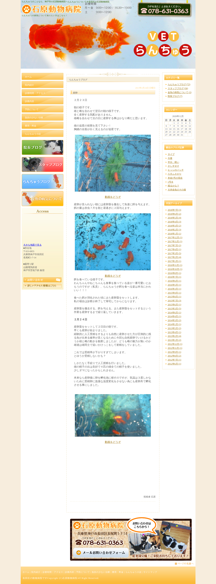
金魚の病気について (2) (179, 92)
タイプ (171, 154)
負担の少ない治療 (101, 572)
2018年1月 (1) (174, 233)
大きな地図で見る (32, 245)
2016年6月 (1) (174, 281)
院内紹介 (35, 572)
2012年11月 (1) (175, 348)
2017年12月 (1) (175, 237)
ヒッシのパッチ (176, 170)
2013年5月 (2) (174, 328)
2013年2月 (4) (174, 336)
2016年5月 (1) (174, 285)
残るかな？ (173, 185)
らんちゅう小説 (134, 572)
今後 (170, 158)
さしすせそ (173, 166)
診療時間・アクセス (53, 572)
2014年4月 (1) (174, 316)
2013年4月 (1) (174, 332)
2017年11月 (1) (175, 241)
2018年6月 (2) (174, 214)
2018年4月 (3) (174, 221)
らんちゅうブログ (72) (179, 84)
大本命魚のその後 (177, 189)
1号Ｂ (170, 182)
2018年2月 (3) (174, 229)
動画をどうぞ (113, 196)
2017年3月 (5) (174, 253)
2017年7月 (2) (174, 245)
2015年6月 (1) (174, 304)
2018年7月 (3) (174, 210)
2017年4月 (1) (174, 249)
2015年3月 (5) (174, 308)
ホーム (26, 572)
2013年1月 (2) (174, 340)
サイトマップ (150, 572)
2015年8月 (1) (174, 296)
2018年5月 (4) (174, 217)
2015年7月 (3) (174, 300)
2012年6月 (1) (174, 363)
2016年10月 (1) (175, 269)
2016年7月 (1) (174, 277)
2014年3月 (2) (174, 320)
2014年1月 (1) (174, 324)
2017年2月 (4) (174, 257)
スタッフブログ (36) (178, 88)
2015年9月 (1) (174, 293)
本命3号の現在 (175, 178)
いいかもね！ (143, 489)
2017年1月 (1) (174, 261)
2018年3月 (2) (174, 225)
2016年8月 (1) (174, 273)
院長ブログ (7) (175, 96)
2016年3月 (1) (174, 289)
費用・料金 (117, 572)
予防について (83, 572)
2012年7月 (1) (174, 359)
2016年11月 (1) (175, 265)
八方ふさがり (174, 174)
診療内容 (69, 572)
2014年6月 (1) (174, 312)
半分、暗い (173, 162)
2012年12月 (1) (175, 344)
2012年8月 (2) (174, 355)
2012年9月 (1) (174, 352)
